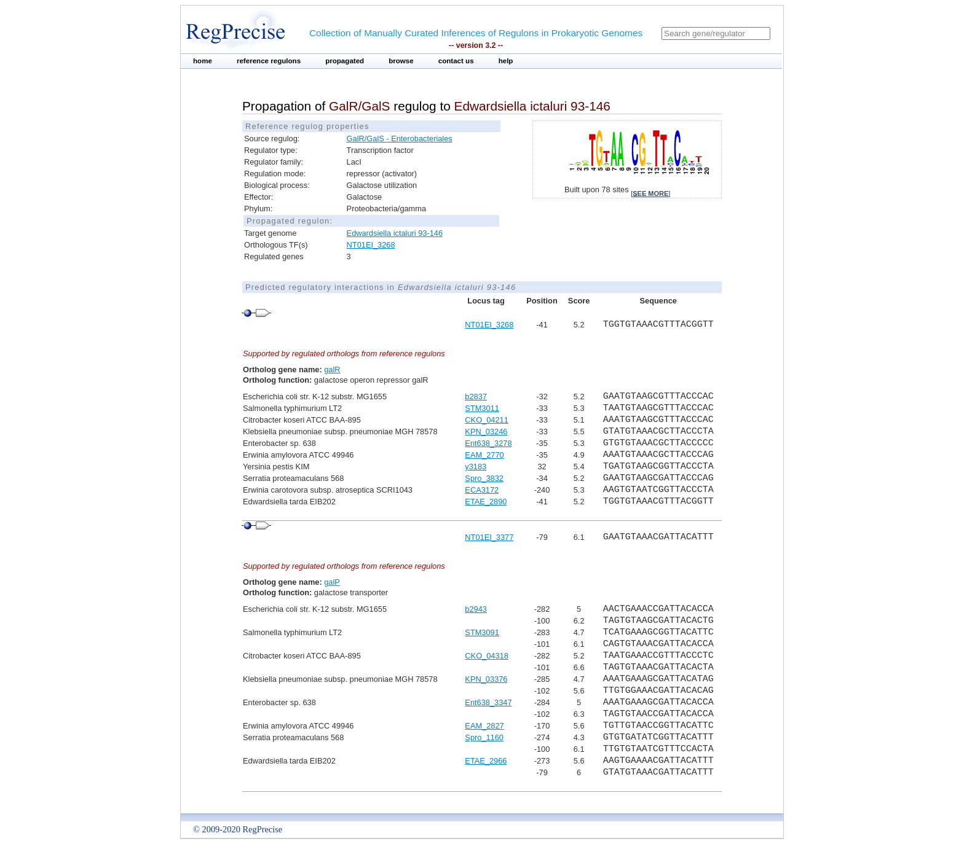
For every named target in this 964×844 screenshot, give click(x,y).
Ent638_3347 (488, 702)
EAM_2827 (484, 725)
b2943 (476, 609)
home (202, 60)
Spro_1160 (484, 737)
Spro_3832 (484, 478)
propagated (344, 60)
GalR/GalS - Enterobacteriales (399, 138)
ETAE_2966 (486, 760)
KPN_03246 (486, 431)
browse (401, 60)
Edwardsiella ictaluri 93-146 (395, 233)
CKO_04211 (486, 419)
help (506, 60)
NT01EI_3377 (489, 537)
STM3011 (482, 408)
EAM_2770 (484, 454)
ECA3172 (482, 489)
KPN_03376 (486, 679)
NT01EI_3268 (371, 244)
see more (650, 193)
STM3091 (482, 632)
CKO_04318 (486, 655)
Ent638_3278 (488, 443)
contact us (456, 60)
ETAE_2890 (486, 501)
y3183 (475, 466)
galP (332, 582)
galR (332, 369)
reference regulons (269, 60)
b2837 (476, 396)
